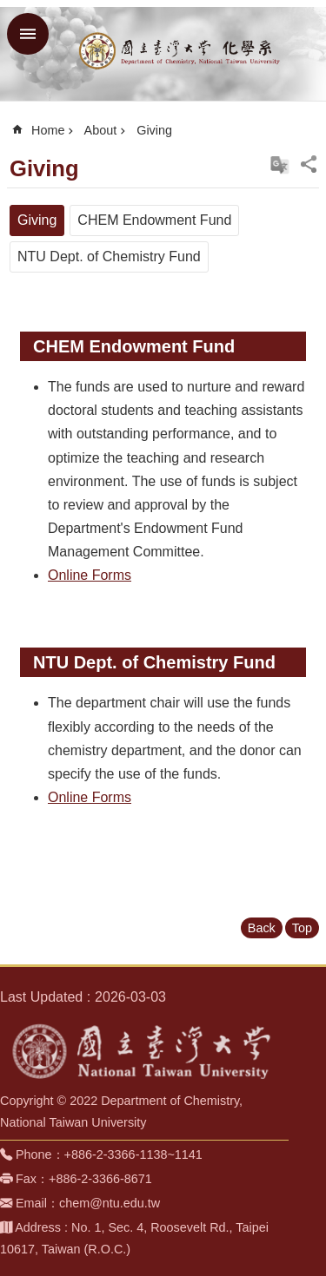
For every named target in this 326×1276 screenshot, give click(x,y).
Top (302, 928)
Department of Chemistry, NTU (180, 50)
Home (47, 130)
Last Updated (41, 997)
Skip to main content (9, 9)
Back (262, 928)
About (100, 130)
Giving (154, 130)
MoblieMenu (28, 34)
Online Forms (89, 575)
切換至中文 (279, 165)
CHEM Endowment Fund (154, 220)
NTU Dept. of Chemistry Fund (109, 256)
